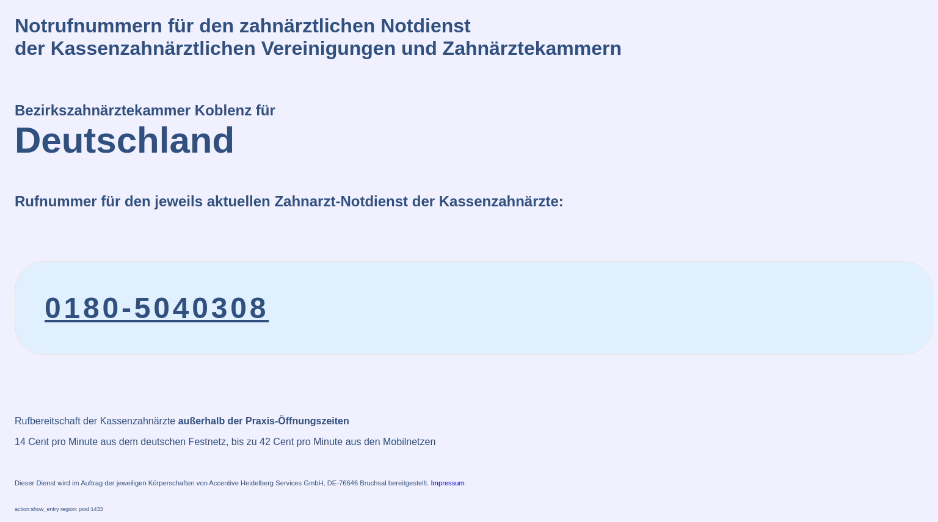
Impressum (448, 483)
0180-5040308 (157, 308)
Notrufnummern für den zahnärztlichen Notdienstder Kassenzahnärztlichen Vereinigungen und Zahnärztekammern (318, 37)
